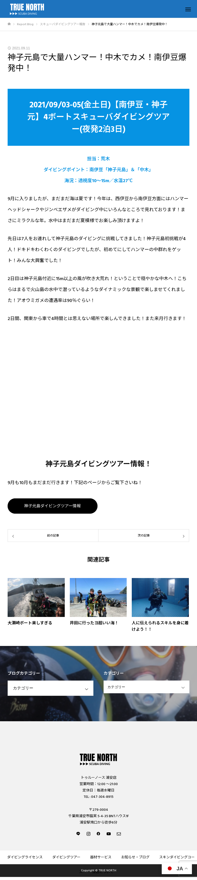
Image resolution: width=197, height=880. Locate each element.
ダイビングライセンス (25, 857)
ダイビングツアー (66, 857)
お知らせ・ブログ (135, 857)
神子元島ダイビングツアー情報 (52, 506)
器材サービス (100, 857)
